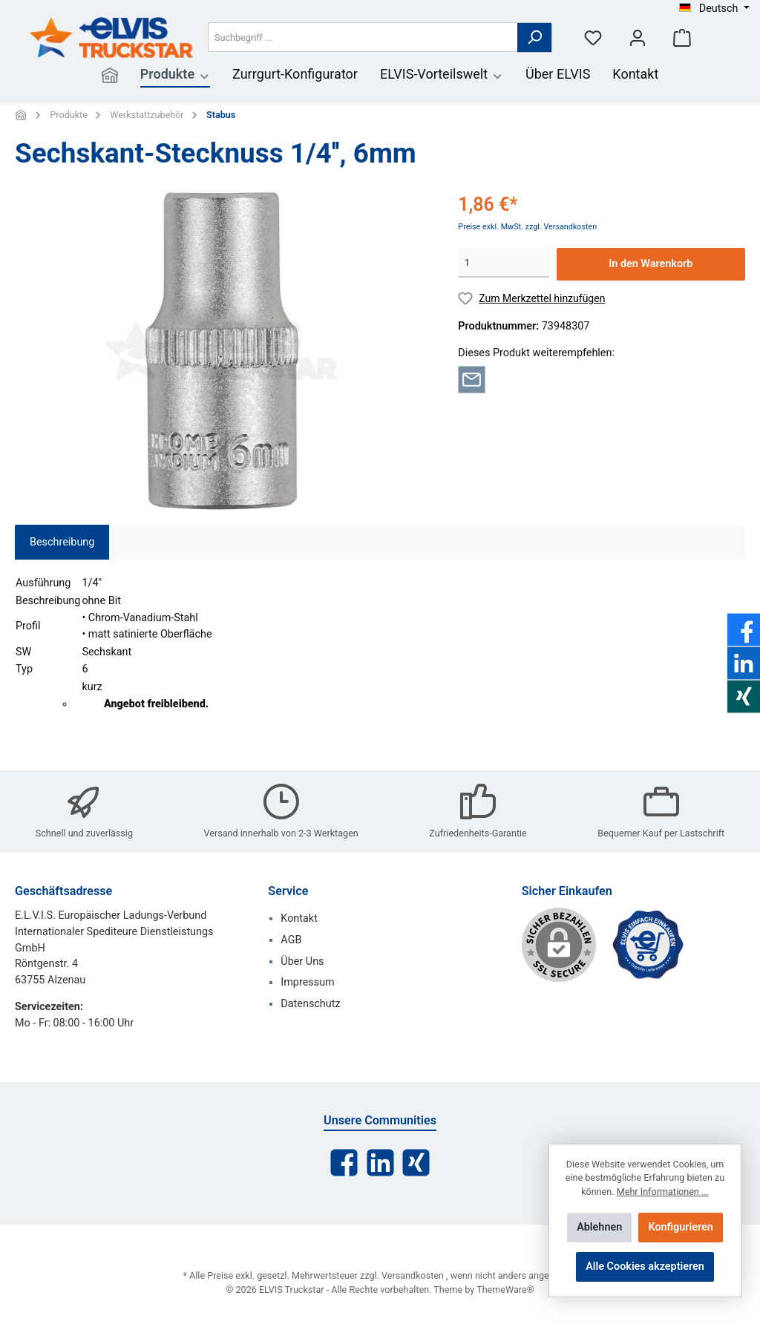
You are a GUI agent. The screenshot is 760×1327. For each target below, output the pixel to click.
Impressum (307, 982)
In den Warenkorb (650, 264)
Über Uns (302, 961)
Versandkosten (412, 1275)
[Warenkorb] (682, 37)
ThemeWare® (505, 1289)
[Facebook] (344, 1162)
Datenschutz (310, 1003)
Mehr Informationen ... (663, 1191)
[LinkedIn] (380, 1162)
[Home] (109, 75)
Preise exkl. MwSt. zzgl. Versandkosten (527, 227)
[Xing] (416, 1162)
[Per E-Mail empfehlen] (471, 379)
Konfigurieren (680, 1227)
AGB (291, 940)
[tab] (62, 542)
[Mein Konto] (637, 37)
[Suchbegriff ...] (363, 37)
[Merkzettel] (593, 37)
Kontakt (299, 918)
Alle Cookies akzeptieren (645, 1266)
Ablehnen (599, 1227)
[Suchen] (534, 37)
